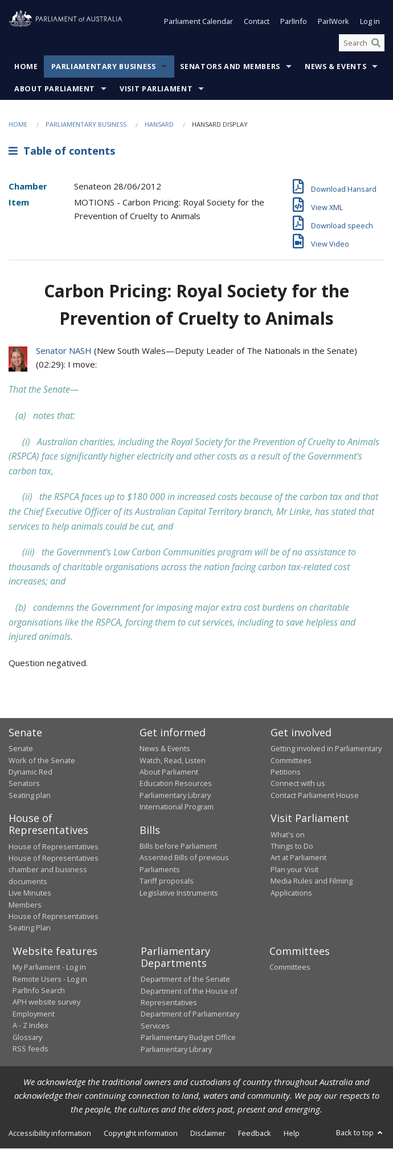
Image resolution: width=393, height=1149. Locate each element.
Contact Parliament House (315, 795)
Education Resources (176, 784)
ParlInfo (293, 22)
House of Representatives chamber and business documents (54, 869)
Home (26, 67)
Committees (289, 967)
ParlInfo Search (39, 990)
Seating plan (30, 795)
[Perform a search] (375, 42)
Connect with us (298, 784)
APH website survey (46, 1002)
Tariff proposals (167, 881)
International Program (177, 807)
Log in (370, 22)
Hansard (159, 124)
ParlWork (333, 22)
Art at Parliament (298, 858)
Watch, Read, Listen (173, 760)
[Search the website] (361, 42)
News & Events (335, 67)
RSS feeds (30, 1048)
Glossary (27, 1037)
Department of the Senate (185, 979)
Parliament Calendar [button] (198, 22)
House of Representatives (54, 846)
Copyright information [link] (141, 1133)
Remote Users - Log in (50, 979)
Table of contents (62, 151)
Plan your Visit (294, 869)
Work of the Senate (42, 760)
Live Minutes (30, 893)
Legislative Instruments (179, 893)
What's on (288, 834)
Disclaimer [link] (208, 1133)
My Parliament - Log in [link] (49, 967)
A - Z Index (30, 1026)
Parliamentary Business (103, 67)
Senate (21, 749)
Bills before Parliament (178, 846)
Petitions (286, 772)
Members (25, 905)
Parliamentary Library (175, 795)
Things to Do (292, 846)
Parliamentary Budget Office (188, 1038)
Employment (34, 1014)
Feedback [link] (254, 1133)
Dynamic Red (30, 772)
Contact (256, 22)
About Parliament (54, 89)
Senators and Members (230, 67)
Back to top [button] (360, 1132)
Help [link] (292, 1133)
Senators (24, 784)
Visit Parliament (156, 89)
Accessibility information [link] (50, 1133)
